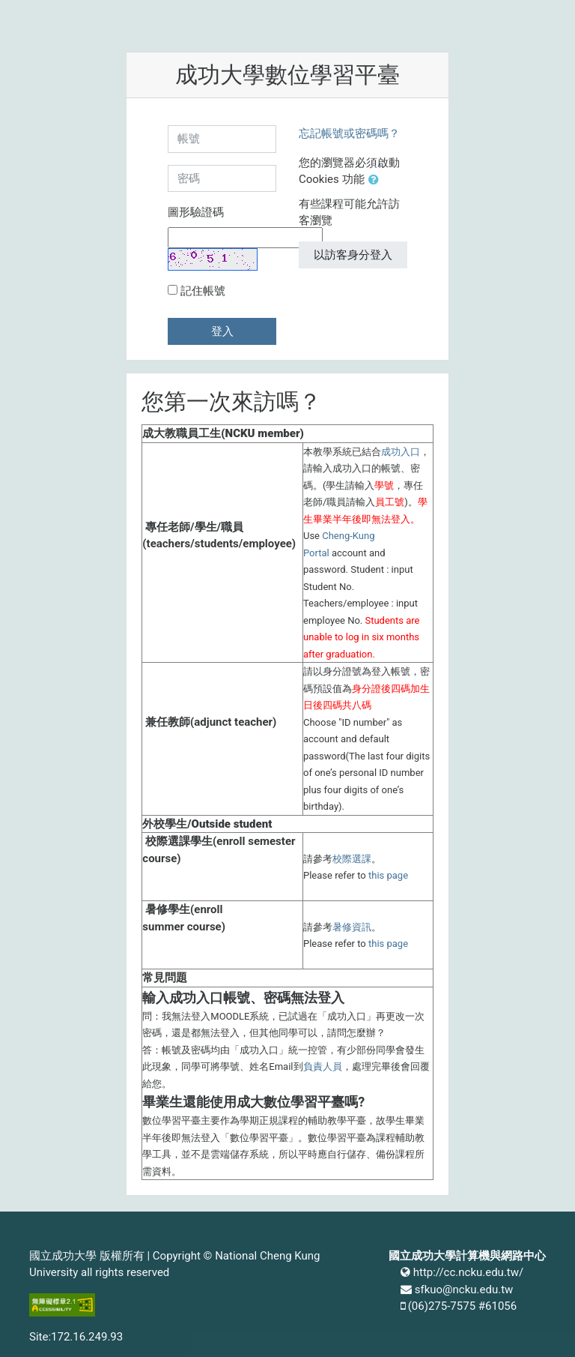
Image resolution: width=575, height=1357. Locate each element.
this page (388, 875)
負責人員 (322, 1066)
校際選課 (351, 858)
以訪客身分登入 (353, 255)
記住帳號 (202, 291)
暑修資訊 (351, 927)
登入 (222, 331)
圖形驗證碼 (196, 212)
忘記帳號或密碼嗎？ (349, 133)
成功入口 (400, 451)
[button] (376, 180)
